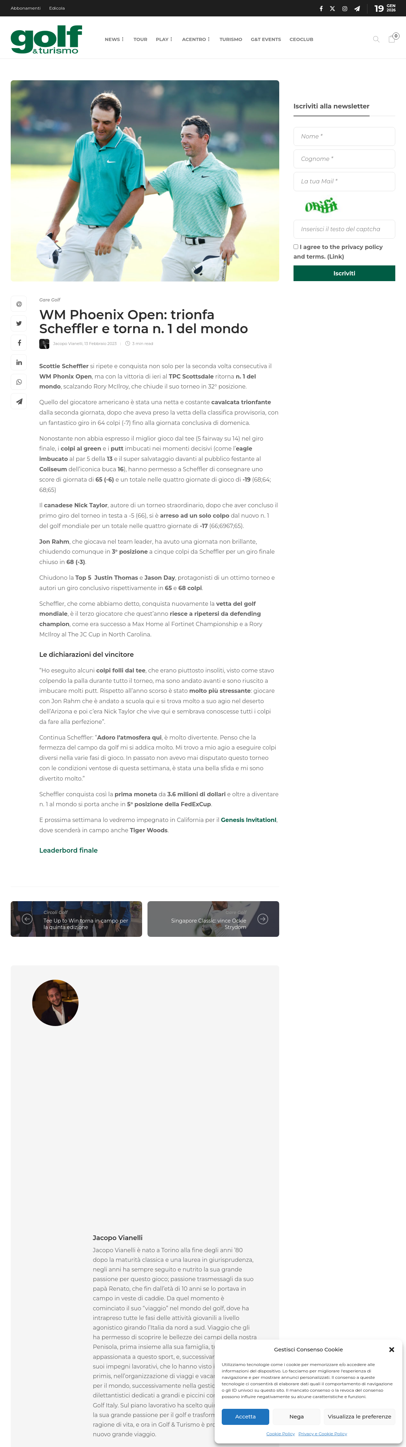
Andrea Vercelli (119, 1342)
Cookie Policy (280, 1433)
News (112, 39)
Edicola (57, 8)
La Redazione (24, 1342)
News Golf (217, 1305)
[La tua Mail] (344, 181)
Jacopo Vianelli (67, 343)
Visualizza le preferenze (359, 1416)
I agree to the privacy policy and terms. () (338, 252)
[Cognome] (344, 158)
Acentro (194, 39)
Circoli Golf (55, 912)
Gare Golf (49, 300)
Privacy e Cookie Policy (323, 1433)
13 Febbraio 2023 (100, 343)
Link (335, 256)
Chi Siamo (191, 1425)
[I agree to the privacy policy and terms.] (296, 246)
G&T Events (266, 39)
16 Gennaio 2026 (151, 1342)
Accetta (245, 1416)
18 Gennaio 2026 (55, 1342)
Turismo (231, 39)
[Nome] (344, 136)
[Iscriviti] (344, 273)
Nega (296, 1416)
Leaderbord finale (68, 850)
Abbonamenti (26, 8)
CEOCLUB (301, 39)
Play (162, 39)
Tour (140, 39)
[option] (52, 1304)
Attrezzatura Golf (131, 1305)
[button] (391, 1349)
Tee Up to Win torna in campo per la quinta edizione (86, 924)
